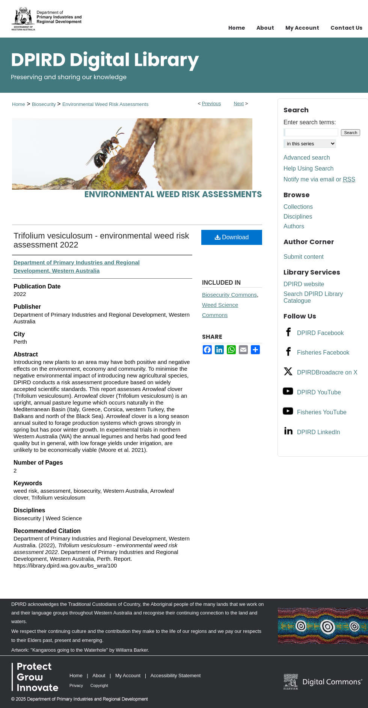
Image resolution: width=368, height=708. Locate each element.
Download (232, 237)
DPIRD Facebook (320, 333)
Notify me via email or (319, 179)
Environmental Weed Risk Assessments (105, 104)
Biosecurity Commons (229, 294)
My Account (127, 675)
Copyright (99, 685)
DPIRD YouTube (319, 392)
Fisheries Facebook (323, 352)
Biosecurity (44, 104)
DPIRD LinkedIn (318, 432)
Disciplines (298, 216)
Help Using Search (308, 168)
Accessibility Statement (176, 675)
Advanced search (307, 157)
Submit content (304, 257)
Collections (298, 207)
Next (239, 103)
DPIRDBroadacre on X (327, 372)
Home (18, 104)
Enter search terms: (310, 122)
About (98, 675)
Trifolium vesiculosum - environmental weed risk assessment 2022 (101, 240)
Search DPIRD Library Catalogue (313, 297)
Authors (294, 226)
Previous (211, 103)
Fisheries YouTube (322, 412)
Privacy (76, 685)
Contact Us (346, 28)
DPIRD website (304, 284)
